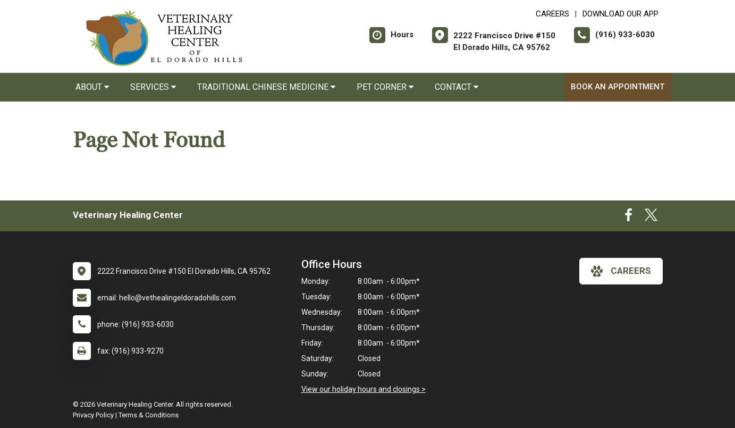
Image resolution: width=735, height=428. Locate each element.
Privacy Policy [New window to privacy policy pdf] (93, 415)
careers (621, 271)
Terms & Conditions (149, 415)
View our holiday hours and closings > (363, 389)
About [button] (92, 87)
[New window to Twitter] (651, 217)
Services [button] (153, 87)
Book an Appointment (617, 86)
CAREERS (552, 14)
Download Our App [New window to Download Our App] (620, 14)
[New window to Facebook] (628, 217)
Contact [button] (456, 87)
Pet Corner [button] (385, 87)
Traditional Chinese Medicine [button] (266, 87)
